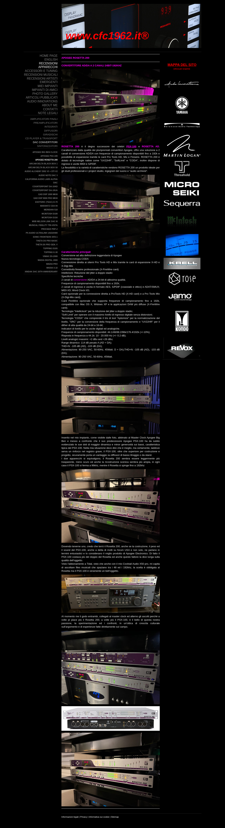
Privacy (83, 817)
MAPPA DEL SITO (182, 65)
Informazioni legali (70, 817)
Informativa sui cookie (99, 817)
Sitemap (115, 817)
